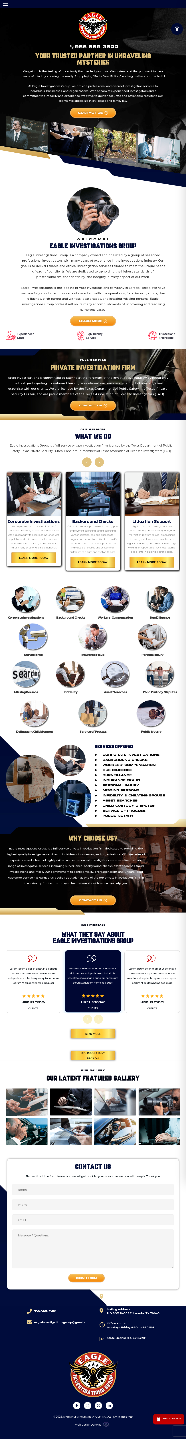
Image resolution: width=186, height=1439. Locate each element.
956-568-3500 (96, 46)
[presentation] (87, 1019)
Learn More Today (33, 557)
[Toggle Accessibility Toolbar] (177, 29)
